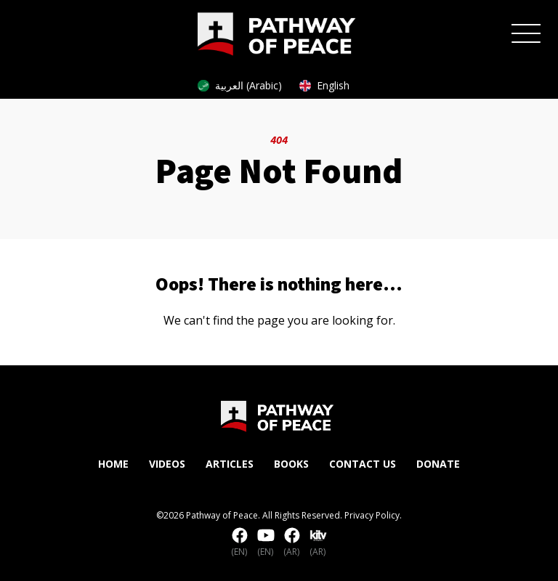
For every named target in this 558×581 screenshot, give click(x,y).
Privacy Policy (372, 515)
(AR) (292, 542)
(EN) (239, 542)
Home (113, 464)
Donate (438, 464)
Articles (230, 464)
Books (291, 464)
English (324, 85)
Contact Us (362, 464)
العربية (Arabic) (240, 85)
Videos (167, 464)
